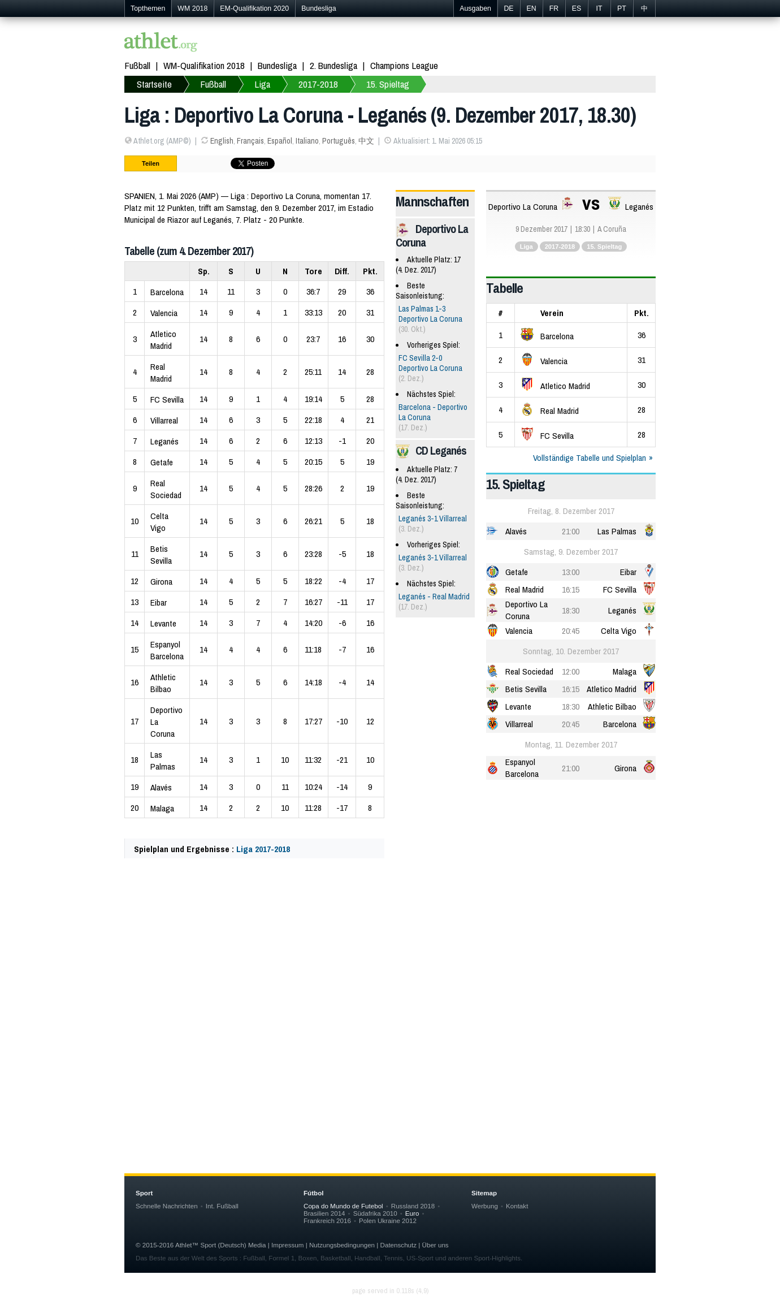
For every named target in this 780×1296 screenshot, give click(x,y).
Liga (262, 83)
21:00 (570, 531)
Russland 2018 (413, 1205)
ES (577, 8)
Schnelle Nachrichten (167, 1205)
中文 (366, 141)
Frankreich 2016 (327, 1220)
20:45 (570, 631)
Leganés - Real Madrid (434, 596)
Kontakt (517, 1205)
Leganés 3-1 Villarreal (432, 518)
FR (554, 8)
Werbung (484, 1205)
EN (531, 8)
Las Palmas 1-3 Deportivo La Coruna (430, 314)
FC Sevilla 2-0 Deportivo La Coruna (430, 363)
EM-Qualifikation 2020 (254, 8)
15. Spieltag (387, 83)
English (221, 141)
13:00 (570, 572)
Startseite (154, 83)
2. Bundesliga (333, 65)
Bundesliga (318, 8)
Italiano (307, 141)
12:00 (570, 671)
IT (599, 8)
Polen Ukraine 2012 (388, 1220)
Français (250, 141)
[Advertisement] (390, 979)
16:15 (570, 589)
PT (621, 8)
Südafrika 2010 (375, 1213)
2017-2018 (318, 83)
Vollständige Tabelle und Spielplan (589, 458)
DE (508, 8)
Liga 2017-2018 (263, 849)
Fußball (137, 65)
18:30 (570, 610)
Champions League (404, 65)
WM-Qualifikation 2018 (204, 65)
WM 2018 (192, 8)
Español (279, 141)
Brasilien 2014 (324, 1213)
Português (338, 141)
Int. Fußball (222, 1205)
